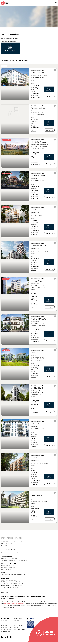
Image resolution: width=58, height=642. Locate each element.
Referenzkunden (7, 631)
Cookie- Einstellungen (19, 628)
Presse (3, 623)
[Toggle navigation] (55, 3)
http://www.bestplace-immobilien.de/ (9, 41)
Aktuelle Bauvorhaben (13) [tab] (9, 61)
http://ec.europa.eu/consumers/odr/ (14, 603)
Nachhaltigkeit (6, 629)
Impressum (17, 621)
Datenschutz (18, 625)
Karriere (4, 625)
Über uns (4, 621)
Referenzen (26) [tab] (23, 61)
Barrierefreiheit (7, 627)
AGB (15, 623)
